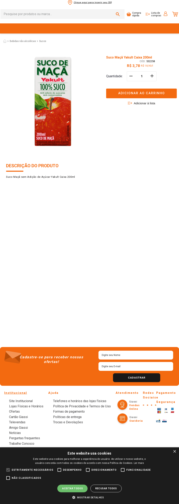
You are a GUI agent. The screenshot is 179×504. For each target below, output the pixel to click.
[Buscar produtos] (118, 9)
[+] (152, 228)
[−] (131, 228)
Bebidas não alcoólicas (23, 197)
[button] (89, 497)
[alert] (89, 475)
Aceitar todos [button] (72, 488)
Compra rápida (136, 9)
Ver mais (89, 370)
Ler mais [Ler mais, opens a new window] (139, 463)
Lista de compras (156, 9)
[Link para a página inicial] (4, 198)
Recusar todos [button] (106, 488)
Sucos (42, 197)
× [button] (174, 451)
